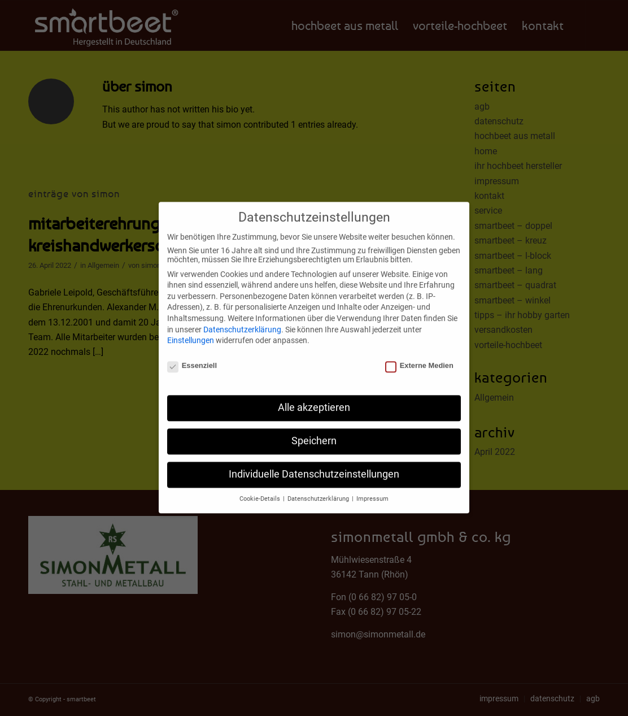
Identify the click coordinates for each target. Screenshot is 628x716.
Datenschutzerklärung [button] (319, 492)
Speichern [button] (314, 434)
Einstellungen (190, 333)
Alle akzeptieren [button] (314, 400)
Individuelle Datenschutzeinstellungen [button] (314, 467)
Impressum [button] (372, 492)
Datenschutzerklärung (242, 322)
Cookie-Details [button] (260, 492)
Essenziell (192, 358)
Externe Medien (419, 358)
